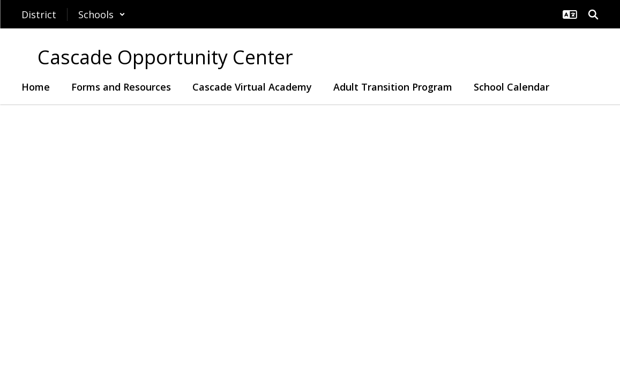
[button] (101, 14)
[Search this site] (593, 14)
